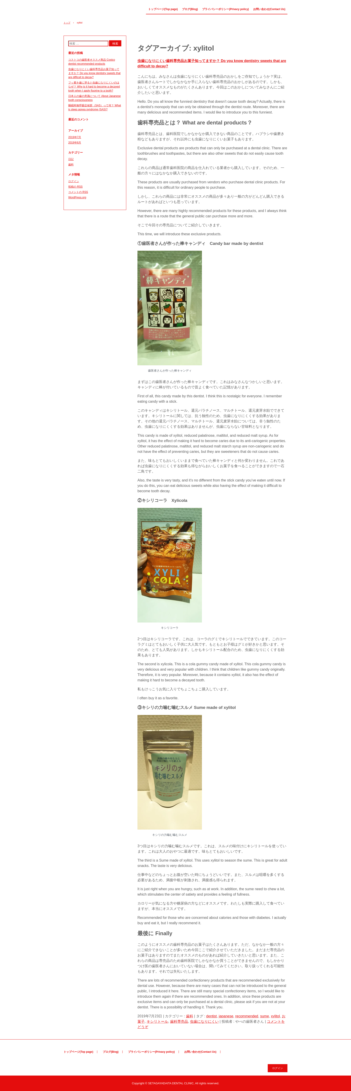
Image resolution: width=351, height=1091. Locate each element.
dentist (211, 1016)
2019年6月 (74, 142)
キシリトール (157, 1021)
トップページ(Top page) (163, 9)
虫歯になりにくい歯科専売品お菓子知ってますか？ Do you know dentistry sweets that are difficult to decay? (94, 73)
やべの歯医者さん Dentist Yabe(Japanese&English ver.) (88, 10)
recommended (246, 1016)
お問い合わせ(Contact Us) (269, 9)
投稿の (75, 186)
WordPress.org (77, 197)
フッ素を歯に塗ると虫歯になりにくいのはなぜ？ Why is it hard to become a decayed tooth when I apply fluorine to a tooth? (94, 86)
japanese (226, 1016)
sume (264, 1016)
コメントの (78, 192)
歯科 (189, 1016)
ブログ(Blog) (190, 9)
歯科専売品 (179, 1021)
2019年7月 (74, 137)
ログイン (73, 181)
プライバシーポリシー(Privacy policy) (225, 9)
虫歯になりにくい (204, 1021)
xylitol (275, 1016)
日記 (71, 159)
